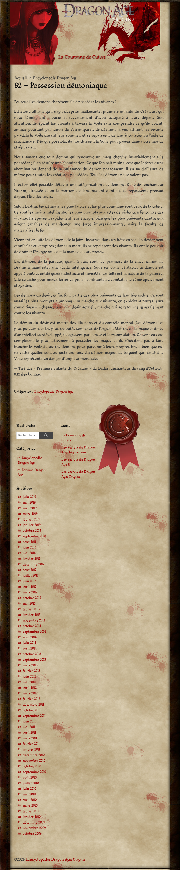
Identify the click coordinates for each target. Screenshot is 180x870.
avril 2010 (30, 801)
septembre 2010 (34, 773)
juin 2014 (29, 644)
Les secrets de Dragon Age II (78, 462)
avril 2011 (29, 733)
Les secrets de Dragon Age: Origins (78, 474)
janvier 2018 (32, 559)
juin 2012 (29, 677)
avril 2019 (30, 509)
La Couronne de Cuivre (73, 438)
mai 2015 (29, 604)
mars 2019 (30, 514)
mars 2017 (30, 593)
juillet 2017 (31, 576)
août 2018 (30, 543)
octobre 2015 (32, 599)
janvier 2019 (32, 526)
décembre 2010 (34, 756)
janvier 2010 (32, 817)
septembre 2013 (34, 660)
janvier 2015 (32, 615)
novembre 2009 (34, 829)
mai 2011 (29, 728)
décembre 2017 (34, 565)
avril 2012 (30, 688)
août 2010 (30, 778)
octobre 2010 (32, 767)
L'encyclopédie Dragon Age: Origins (56, 860)
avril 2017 (30, 587)
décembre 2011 (33, 705)
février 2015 (31, 610)
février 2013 (31, 672)
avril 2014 (30, 649)
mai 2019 (29, 503)
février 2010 (31, 812)
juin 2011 (29, 722)
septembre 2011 (34, 716)
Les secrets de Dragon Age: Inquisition (78, 450)
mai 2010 (29, 795)
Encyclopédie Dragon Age (55, 78)
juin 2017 (29, 582)
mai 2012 (29, 683)
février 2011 (31, 745)
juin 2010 (29, 789)
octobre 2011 (32, 711)
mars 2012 (30, 694)
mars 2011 (30, 739)
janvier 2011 (31, 750)
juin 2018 (29, 548)
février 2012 (31, 700)
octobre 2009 (32, 834)
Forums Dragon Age (32, 473)
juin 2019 (29, 498)
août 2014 (30, 638)
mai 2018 (29, 554)
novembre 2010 (34, 761)
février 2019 (31, 520)
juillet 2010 (31, 784)
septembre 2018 (34, 537)
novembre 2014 (34, 621)
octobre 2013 (32, 655)
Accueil (21, 78)
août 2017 (30, 571)
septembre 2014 (34, 632)
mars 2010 (30, 806)
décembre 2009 (34, 823)
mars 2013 (30, 666)
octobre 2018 (32, 531)
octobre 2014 (32, 627)
